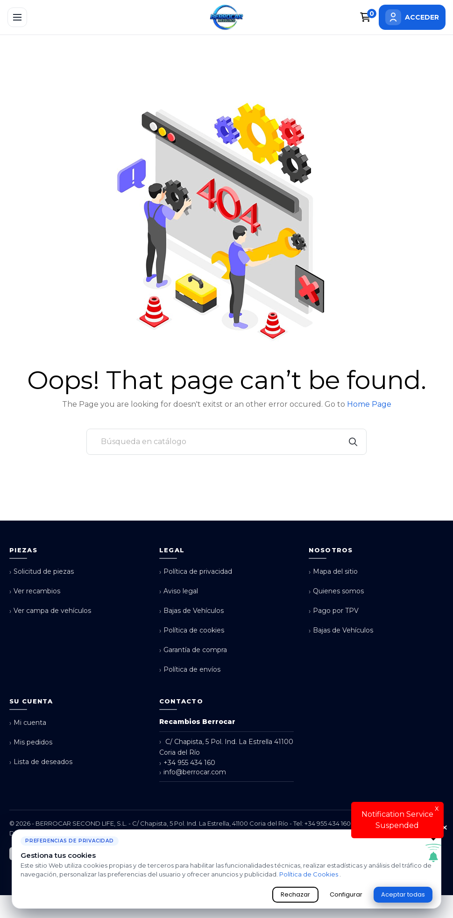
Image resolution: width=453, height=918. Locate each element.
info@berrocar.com (192, 772)
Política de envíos (189, 669)
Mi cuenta (27, 722)
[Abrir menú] (17, 17)
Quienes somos (336, 591)
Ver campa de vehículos (50, 610)
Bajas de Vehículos (191, 610)
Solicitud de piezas (41, 571)
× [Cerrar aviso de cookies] (444, 828)
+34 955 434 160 (187, 762)
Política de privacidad (195, 571)
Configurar (346, 894)
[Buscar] (226, 442)
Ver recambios (34, 591)
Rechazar (295, 894)
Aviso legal (178, 591)
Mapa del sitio (333, 571)
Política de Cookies (309, 874)
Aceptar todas (403, 894)
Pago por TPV (334, 610)
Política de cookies (191, 630)
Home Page (369, 404)
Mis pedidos (30, 742)
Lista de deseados (40, 762)
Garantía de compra (193, 650)
